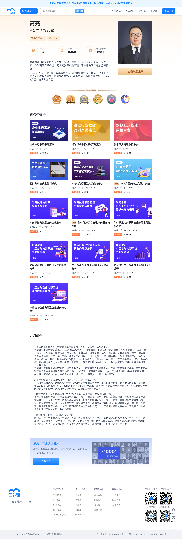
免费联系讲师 (135, 71)
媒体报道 (57, 510)
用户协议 (116, 495)
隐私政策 (116, 500)
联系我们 (98, 500)
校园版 (78, 510)
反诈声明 (116, 505)
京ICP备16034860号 (157, 534)
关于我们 (57, 495)
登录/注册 (168, 11)
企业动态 (57, 505)
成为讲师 (130, 11)
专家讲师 (116, 11)
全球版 (154, 11)
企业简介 (57, 500)
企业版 (142, 11)
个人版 (78, 495)
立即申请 (46, 461)
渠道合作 (98, 495)
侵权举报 (98, 510)
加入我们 (98, 505)
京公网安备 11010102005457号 (110, 534)
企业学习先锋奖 (60, 514)
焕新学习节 (80, 514)
